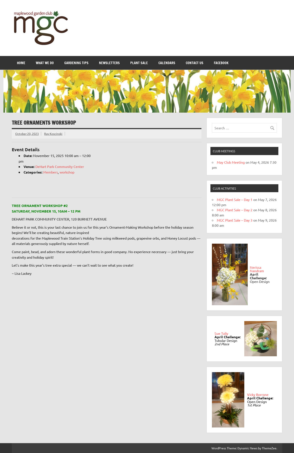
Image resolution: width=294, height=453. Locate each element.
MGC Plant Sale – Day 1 (234, 199)
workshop (67, 172)
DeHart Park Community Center (59, 166)
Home (21, 62)
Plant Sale (139, 62)
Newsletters (109, 62)
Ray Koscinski (53, 134)
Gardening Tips (76, 62)
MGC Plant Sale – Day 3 (234, 220)
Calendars (166, 62)
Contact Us (194, 62)
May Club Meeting (231, 162)
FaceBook (221, 62)
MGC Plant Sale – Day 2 (234, 210)
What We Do (45, 62)
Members (50, 172)
